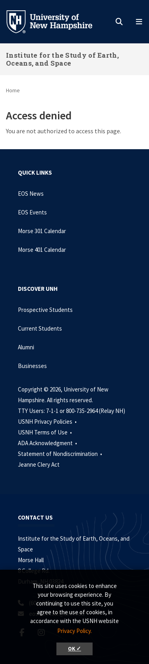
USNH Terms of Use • (45, 432)
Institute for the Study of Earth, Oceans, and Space (62, 59)
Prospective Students (45, 310)
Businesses (32, 366)
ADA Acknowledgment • (48, 443)
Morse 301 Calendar (42, 231)
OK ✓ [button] (74, 648)
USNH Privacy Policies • (48, 421)
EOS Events (32, 212)
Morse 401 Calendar (42, 249)
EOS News (31, 193)
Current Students (40, 328)
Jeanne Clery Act (39, 464)
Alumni (26, 347)
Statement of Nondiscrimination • (60, 454)
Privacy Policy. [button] (74, 631)
